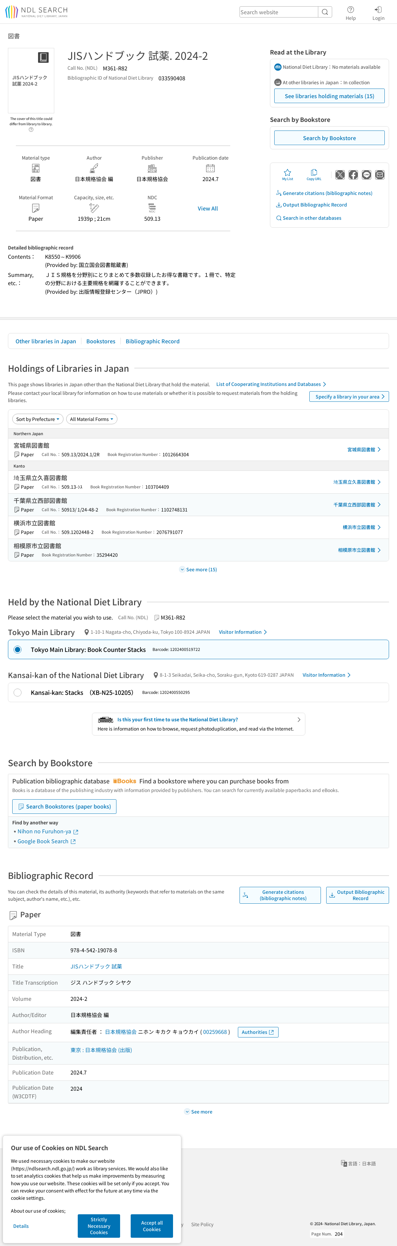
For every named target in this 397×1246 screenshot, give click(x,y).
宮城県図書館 (365, 449)
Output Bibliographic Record (311, 204)
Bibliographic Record (153, 341)
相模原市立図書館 (360, 550)
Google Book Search (47, 841)
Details (21, 1226)
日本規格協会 (121, 1032)
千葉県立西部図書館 (358, 505)
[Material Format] (91, 419)
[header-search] (286, 12)
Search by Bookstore (329, 138)
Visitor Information (244, 632)
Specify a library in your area (351, 396)
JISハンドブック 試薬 (96, 966)
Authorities (258, 1032)
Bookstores (100, 341)
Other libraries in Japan (46, 341)
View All (208, 208)
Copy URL (314, 175)
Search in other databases (308, 217)
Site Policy (202, 1224)
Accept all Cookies (152, 1225)
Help (351, 12)
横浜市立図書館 (363, 527)
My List (287, 175)
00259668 (215, 1032)
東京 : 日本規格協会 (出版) (101, 1050)
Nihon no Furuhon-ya (48, 831)
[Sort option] (38, 419)
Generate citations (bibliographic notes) (324, 193)
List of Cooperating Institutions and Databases (272, 384)
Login (379, 12)
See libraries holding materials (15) (330, 96)
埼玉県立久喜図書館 (358, 482)
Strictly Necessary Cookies (99, 1225)
